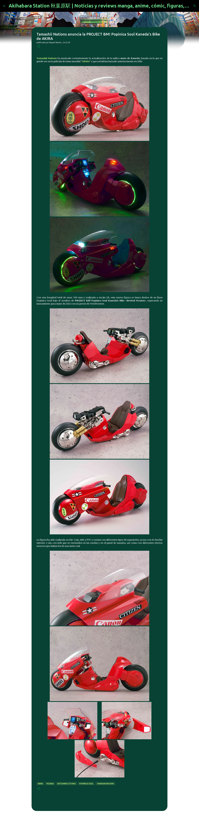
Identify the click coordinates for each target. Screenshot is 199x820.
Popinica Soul (86, 784)
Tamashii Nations (47, 58)
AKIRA (86, 61)
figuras (50, 784)
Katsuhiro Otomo (66, 784)
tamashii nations (105, 784)
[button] (38, 46)
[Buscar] (195, 6)
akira (40, 784)
